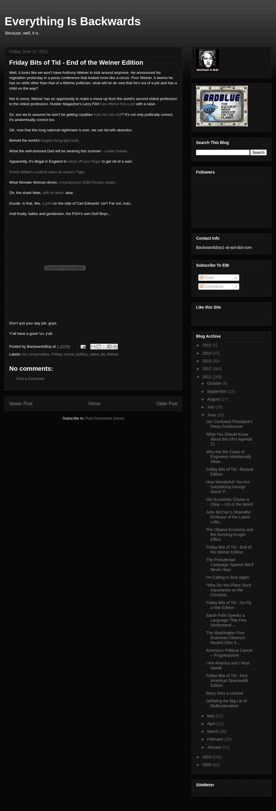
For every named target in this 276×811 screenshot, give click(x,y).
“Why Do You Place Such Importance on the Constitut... (228, 590)
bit (24, 354)
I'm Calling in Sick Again (227, 577)
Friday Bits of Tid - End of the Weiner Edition (228, 549)
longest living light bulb (59, 140)
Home (95, 403)
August (214, 399)
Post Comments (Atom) (104, 418)
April (211, 723)
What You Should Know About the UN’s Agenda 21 (229, 439)
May (211, 716)
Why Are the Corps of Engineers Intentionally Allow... (228, 456)
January (215, 747)
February (215, 739)
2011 (207, 376)
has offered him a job (117, 104)
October (215, 383)
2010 (207, 757)
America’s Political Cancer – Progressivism (229, 653)
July (211, 407)
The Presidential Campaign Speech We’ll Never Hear (229, 565)
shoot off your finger (84, 161)
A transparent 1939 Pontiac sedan (87, 182)
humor (69, 354)
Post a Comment (30, 378)
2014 (207, 353)
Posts (207, 277)
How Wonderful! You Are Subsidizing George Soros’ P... (228, 487)
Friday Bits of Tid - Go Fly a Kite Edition (229, 605)
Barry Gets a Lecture (224, 693)
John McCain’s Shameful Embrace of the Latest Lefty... (228, 517)
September (217, 391)
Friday (56, 354)
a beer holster (115, 151)
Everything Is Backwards (73, 21)
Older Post (167, 403)
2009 (207, 764)
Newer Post (20, 403)
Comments (212, 286)
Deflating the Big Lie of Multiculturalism (226, 703)
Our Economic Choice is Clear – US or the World (229, 502)
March (213, 731)
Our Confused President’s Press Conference (229, 424)
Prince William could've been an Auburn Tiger (46, 172)
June (212, 415)
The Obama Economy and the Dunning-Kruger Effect (229, 534)
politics (82, 354)
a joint (47, 203)
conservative (38, 354)
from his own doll (108, 114)
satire (94, 354)
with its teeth (53, 193)
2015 (207, 345)
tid (103, 354)
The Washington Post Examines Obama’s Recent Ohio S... (225, 638)
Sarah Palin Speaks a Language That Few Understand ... (226, 620)
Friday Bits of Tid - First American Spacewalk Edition (227, 680)
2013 (207, 361)
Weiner (112, 354)
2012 (207, 368)
